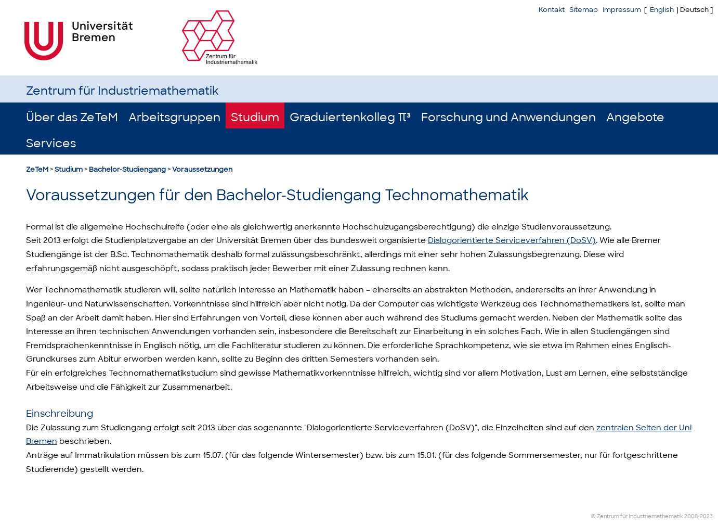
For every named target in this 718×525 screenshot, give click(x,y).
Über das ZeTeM (72, 117)
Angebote (635, 117)
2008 (691, 516)
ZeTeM (37, 169)
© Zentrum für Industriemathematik (637, 516)
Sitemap (583, 9)
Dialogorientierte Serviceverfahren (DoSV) (512, 240)
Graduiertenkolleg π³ (350, 117)
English (662, 9)
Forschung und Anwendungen (508, 117)
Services (51, 143)
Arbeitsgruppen (174, 117)
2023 (706, 516)
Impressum (622, 9)
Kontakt (552, 9)
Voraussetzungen (202, 169)
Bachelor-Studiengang (127, 169)
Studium (255, 117)
